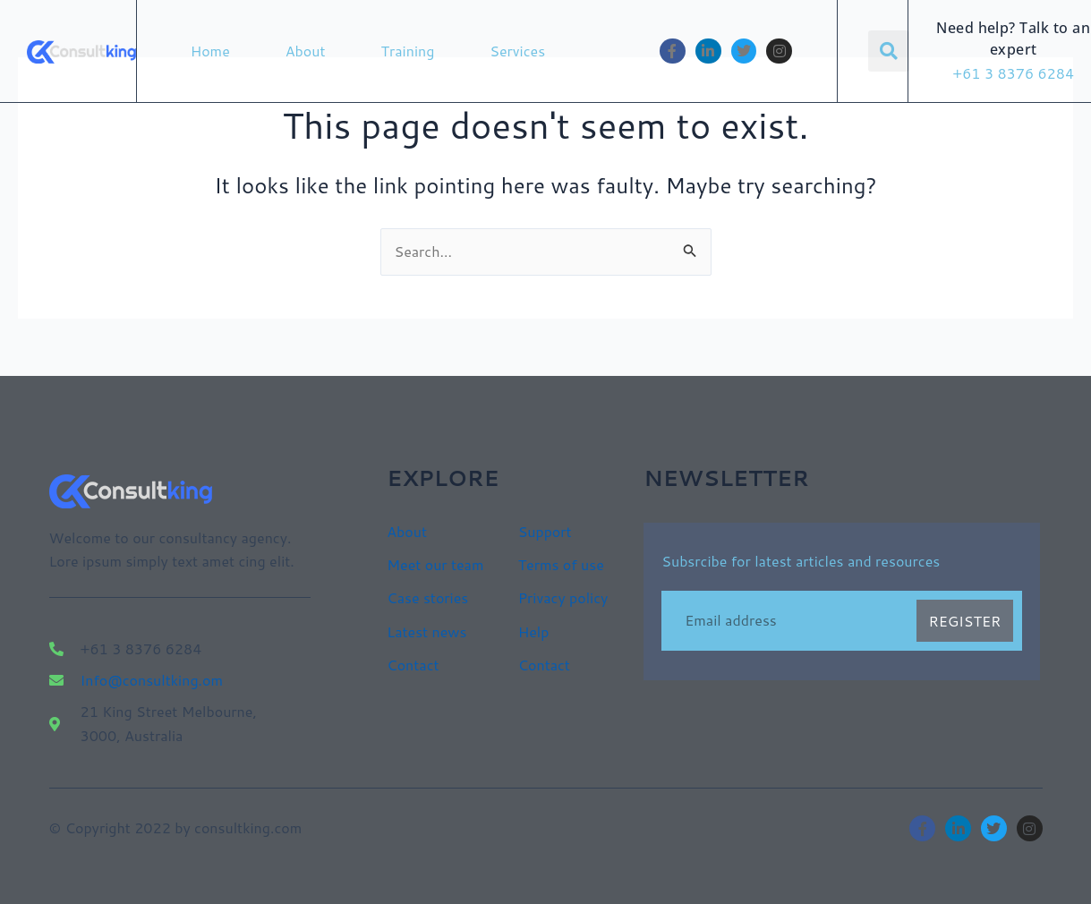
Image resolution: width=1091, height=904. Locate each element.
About (306, 50)
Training (408, 50)
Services (517, 50)
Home (210, 50)
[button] (888, 51)
